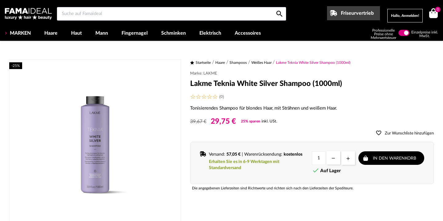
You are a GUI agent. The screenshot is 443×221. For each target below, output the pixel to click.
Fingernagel (135, 33)
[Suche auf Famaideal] (171, 14)
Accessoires (248, 33)
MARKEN (20, 33)
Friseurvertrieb (357, 13)
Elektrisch (210, 33)
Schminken (173, 33)
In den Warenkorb (394, 158)
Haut (76, 33)
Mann (101, 33)
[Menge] (318, 158)
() (436, 10)
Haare (51, 33)
